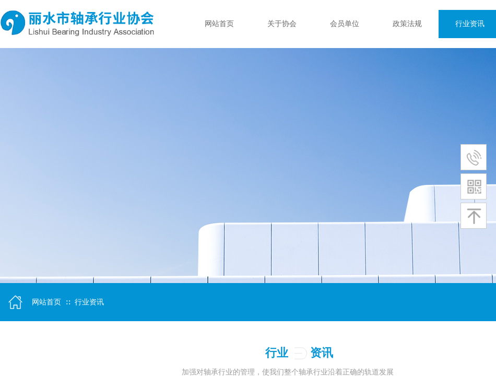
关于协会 (282, 24)
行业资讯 (89, 302)
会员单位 (344, 24)
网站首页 (219, 24)
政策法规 (407, 24)
